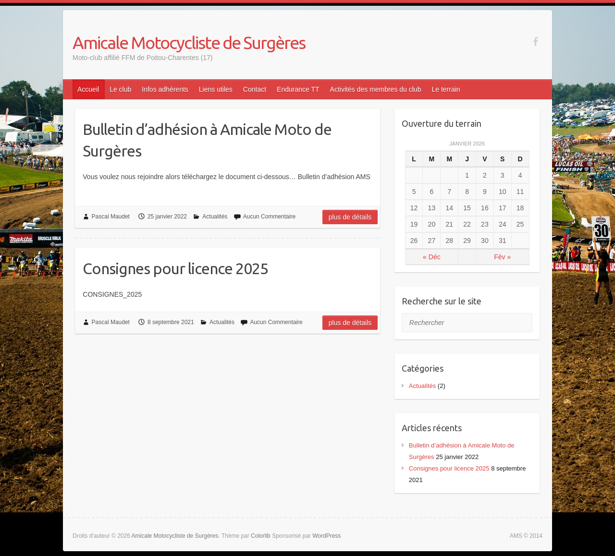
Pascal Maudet (111, 216)
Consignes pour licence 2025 (175, 268)
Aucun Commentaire (269, 216)
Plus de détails (350, 217)
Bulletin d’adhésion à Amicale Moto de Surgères (207, 140)
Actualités (214, 216)
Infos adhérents (165, 89)
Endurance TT (298, 89)
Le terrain (445, 89)
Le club (120, 89)
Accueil (88, 89)
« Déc (432, 257)
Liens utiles (216, 89)
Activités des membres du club (375, 89)
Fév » (502, 257)
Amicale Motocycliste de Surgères (189, 42)
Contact (254, 89)
